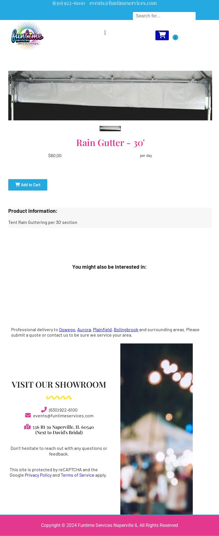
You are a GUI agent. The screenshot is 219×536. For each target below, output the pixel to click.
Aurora (84, 329)
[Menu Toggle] (105, 32)
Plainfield (102, 329)
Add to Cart (27, 184)
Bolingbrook (126, 329)
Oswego (67, 329)
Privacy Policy (38, 475)
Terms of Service (77, 475)
